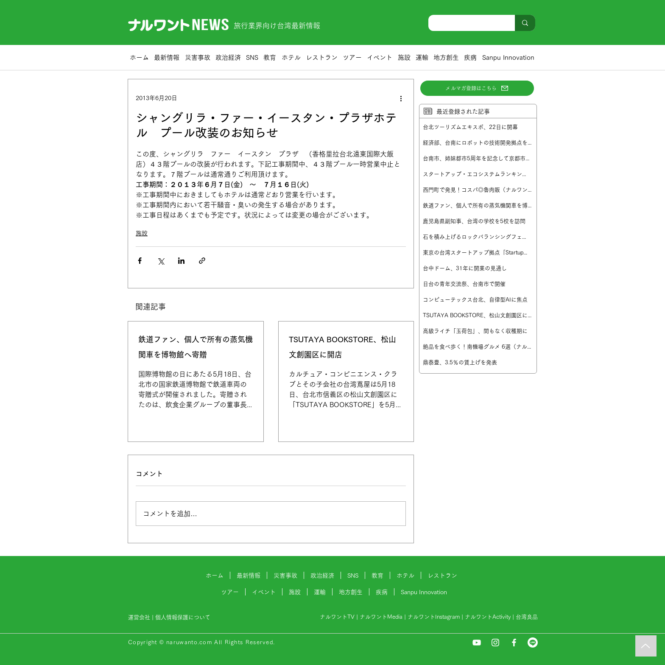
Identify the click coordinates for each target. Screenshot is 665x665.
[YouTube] (477, 642)
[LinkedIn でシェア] (181, 261)
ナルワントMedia (381, 617)
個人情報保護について (183, 617)
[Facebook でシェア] (140, 261)
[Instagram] (495, 642)
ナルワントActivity (488, 617)
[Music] (646, 646)
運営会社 (139, 617)
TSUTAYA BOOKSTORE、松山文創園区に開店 (342, 346)
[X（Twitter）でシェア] (160, 261)
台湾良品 (527, 617)
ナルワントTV (337, 617)
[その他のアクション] (401, 98)
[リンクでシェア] (202, 261)
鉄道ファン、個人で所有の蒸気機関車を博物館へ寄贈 (195, 346)
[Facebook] (514, 642)
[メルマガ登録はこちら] (477, 88)
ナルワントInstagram (434, 617)
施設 (142, 233)
